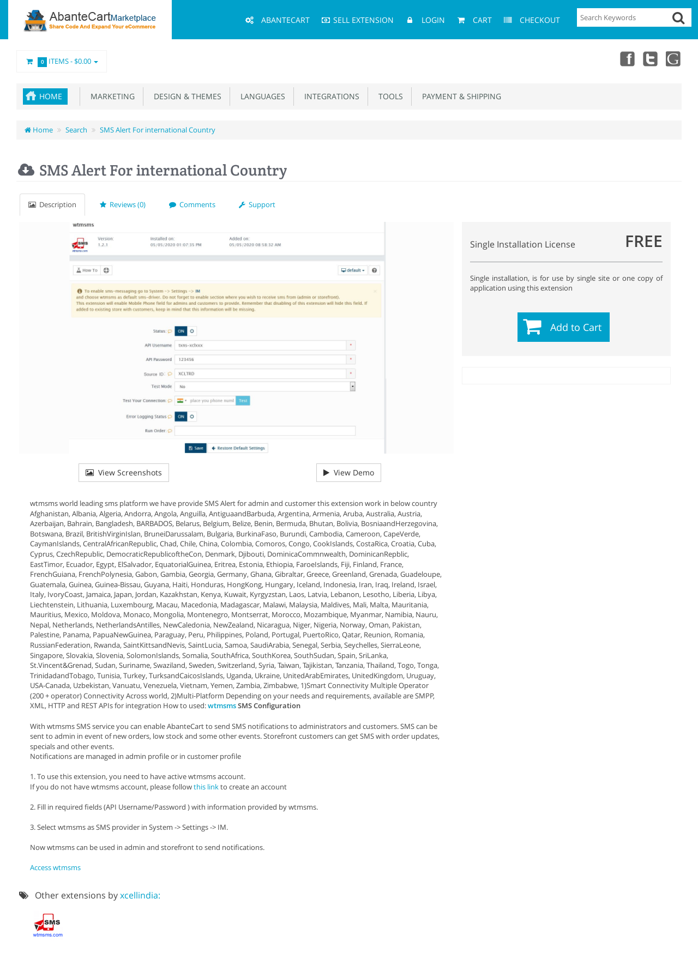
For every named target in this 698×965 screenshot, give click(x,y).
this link (206, 787)
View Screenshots (124, 472)
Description (52, 204)
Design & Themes (185, 96)
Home (50, 96)
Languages (260, 96)
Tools (388, 96)
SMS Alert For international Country (157, 130)
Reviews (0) (123, 204)
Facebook (626, 58)
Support (257, 204)
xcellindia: (140, 895)
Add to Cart (575, 327)
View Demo (348, 472)
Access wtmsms (55, 867)
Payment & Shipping (459, 96)
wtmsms (222, 705)
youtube (674, 58)
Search (76, 130)
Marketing (110, 96)
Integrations (329, 96)
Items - (61, 61)
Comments (192, 204)
